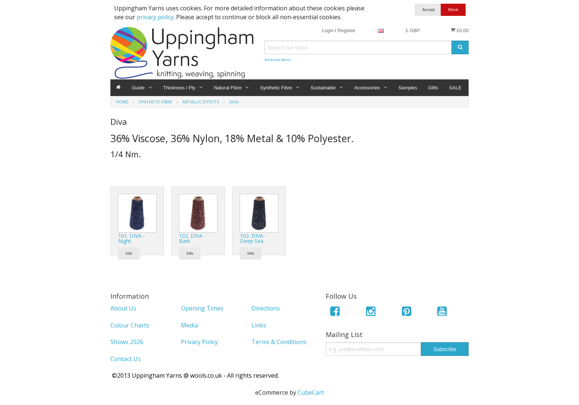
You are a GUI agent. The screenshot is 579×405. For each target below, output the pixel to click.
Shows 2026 (126, 342)
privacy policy (155, 17)
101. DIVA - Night (131, 238)
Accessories (367, 87)
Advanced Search (277, 59)
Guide (138, 87)
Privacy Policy (199, 342)
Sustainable (323, 87)
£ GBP (413, 30)
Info (129, 253)
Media (189, 325)
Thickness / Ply (179, 87)
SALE (455, 87)
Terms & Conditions (278, 342)
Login (327, 30)
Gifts (433, 87)
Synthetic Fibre (276, 87)
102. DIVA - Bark (192, 238)
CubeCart (311, 392)
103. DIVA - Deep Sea (253, 238)
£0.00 (459, 30)
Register (346, 30)
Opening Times (202, 308)
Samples (407, 87)
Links (258, 325)
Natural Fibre (227, 87)
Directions (265, 308)
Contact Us (125, 359)
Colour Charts (129, 325)
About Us (123, 308)
